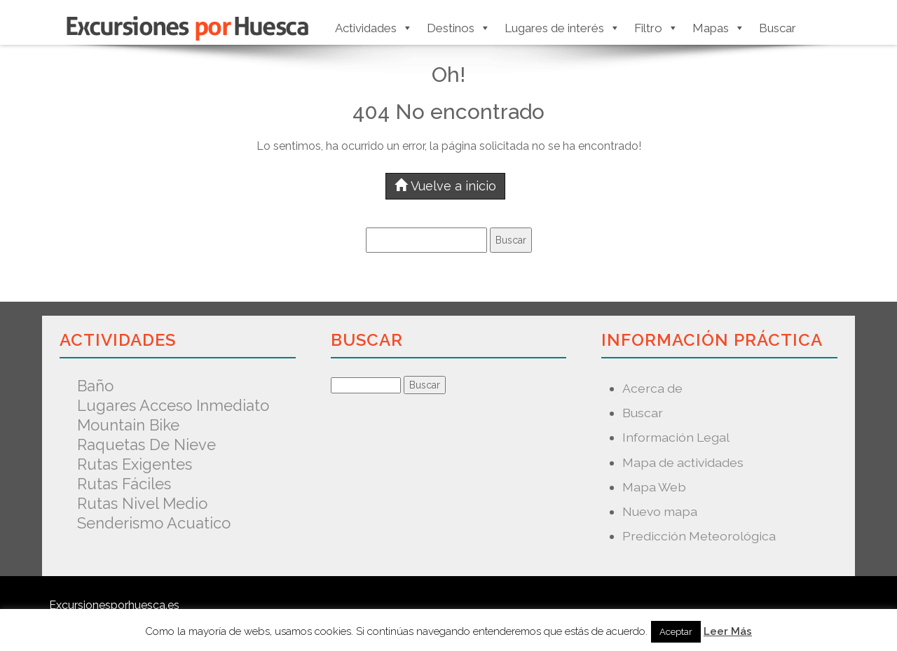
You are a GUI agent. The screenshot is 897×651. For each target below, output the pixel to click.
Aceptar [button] (675, 631)
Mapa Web (654, 486)
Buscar (777, 28)
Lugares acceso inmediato (173, 405)
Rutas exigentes (134, 464)
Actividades (374, 28)
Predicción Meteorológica (699, 535)
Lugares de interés (562, 28)
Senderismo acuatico (154, 523)
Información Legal (676, 437)
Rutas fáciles (124, 484)
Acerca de (652, 388)
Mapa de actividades (683, 462)
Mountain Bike (128, 425)
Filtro (656, 28)
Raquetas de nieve (146, 444)
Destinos (459, 28)
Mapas (718, 28)
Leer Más (728, 631)
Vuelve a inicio (445, 185)
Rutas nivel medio (142, 503)
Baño (95, 386)
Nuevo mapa (659, 511)
